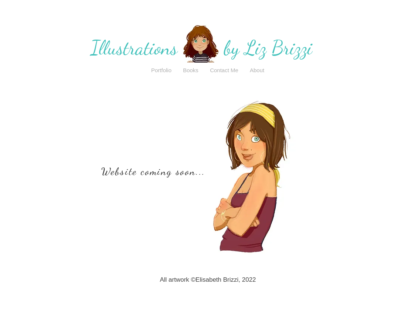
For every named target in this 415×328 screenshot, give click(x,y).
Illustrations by (168, 48)
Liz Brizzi (278, 48)
